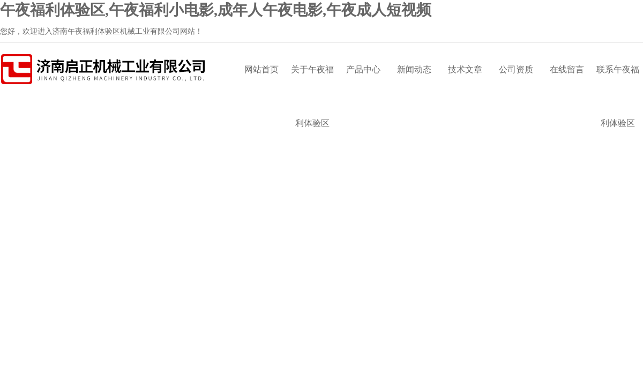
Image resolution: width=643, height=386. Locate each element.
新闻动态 (414, 69)
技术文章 (465, 69)
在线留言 (567, 69)
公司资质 (516, 69)
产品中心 (363, 69)
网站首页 (261, 69)
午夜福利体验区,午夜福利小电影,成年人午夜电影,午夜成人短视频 (215, 10)
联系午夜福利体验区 (617, 80)
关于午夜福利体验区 (312, 80)
